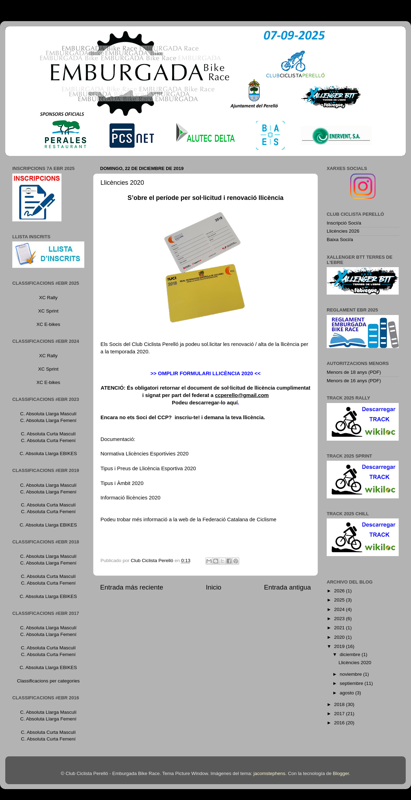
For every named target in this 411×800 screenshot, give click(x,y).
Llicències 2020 (355, 662)
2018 (340, 704)
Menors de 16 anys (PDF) (354, 380)
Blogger (341, 773)
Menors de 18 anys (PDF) (354, 372)
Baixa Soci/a (340, 239)
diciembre (350, 654)
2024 (340, 609)
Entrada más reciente (131, 587)
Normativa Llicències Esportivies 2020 (144, 453)
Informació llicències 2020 (130, 497)
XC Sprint (48, 311)
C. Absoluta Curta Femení (48, 440)
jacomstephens (269, 773)
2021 (340, 627)
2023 (340, 618)
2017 (340, 713)
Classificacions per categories (48, 681)
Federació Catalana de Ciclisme (239, 519)
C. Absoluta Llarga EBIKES (48, 453)
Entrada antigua (287, 587)
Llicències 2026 (343, 231)
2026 (340, 590)
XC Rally (48, 297)
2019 (340, 646)
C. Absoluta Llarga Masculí (48, 413)
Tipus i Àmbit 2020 (121, 483)
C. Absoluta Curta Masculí (48, 433)
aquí (232, 402)
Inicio (213, 587)
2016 (340, 722)
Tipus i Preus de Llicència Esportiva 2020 (148, 468)
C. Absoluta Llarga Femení (48, 420)
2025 (340, 600)
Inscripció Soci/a (344, 223)
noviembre (351, 674)
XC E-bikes (48, 324)
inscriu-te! (186, 417)
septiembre (352, 683)
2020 (340, 637)
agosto (347, 692)
